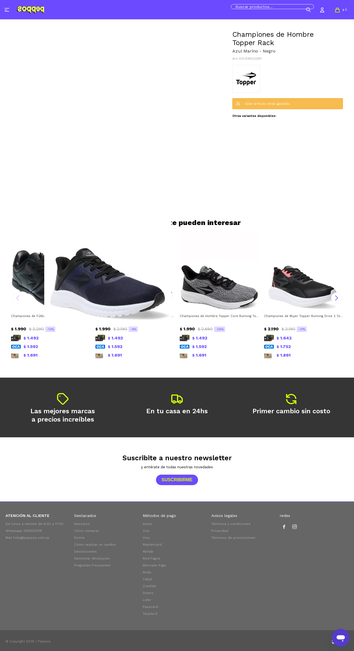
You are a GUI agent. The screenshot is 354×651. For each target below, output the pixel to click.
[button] (308, 9)
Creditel (149, 586)
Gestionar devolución (92, 558)
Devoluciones (85, 551)
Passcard (150, 607)
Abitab (148, 551)
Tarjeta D (150, 614)
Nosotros (82, 524)
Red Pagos (151, 558)
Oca (146, 531)
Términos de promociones (233, 538)
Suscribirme (177, 479)
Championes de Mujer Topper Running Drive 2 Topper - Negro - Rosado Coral (303, 316)
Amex (147, 524)
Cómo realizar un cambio (95, 545)
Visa (146, 538)
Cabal (147, 579)
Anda (147, 572)
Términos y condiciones (231, 524)
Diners (148, 593)
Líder (147, 600)
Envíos (79, 538)
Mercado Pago (154, 565)
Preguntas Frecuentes (92, 565)
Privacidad (219, 531)
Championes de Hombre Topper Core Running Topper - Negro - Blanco (219, 316)
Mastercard (152, 545)
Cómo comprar (86, 531)
